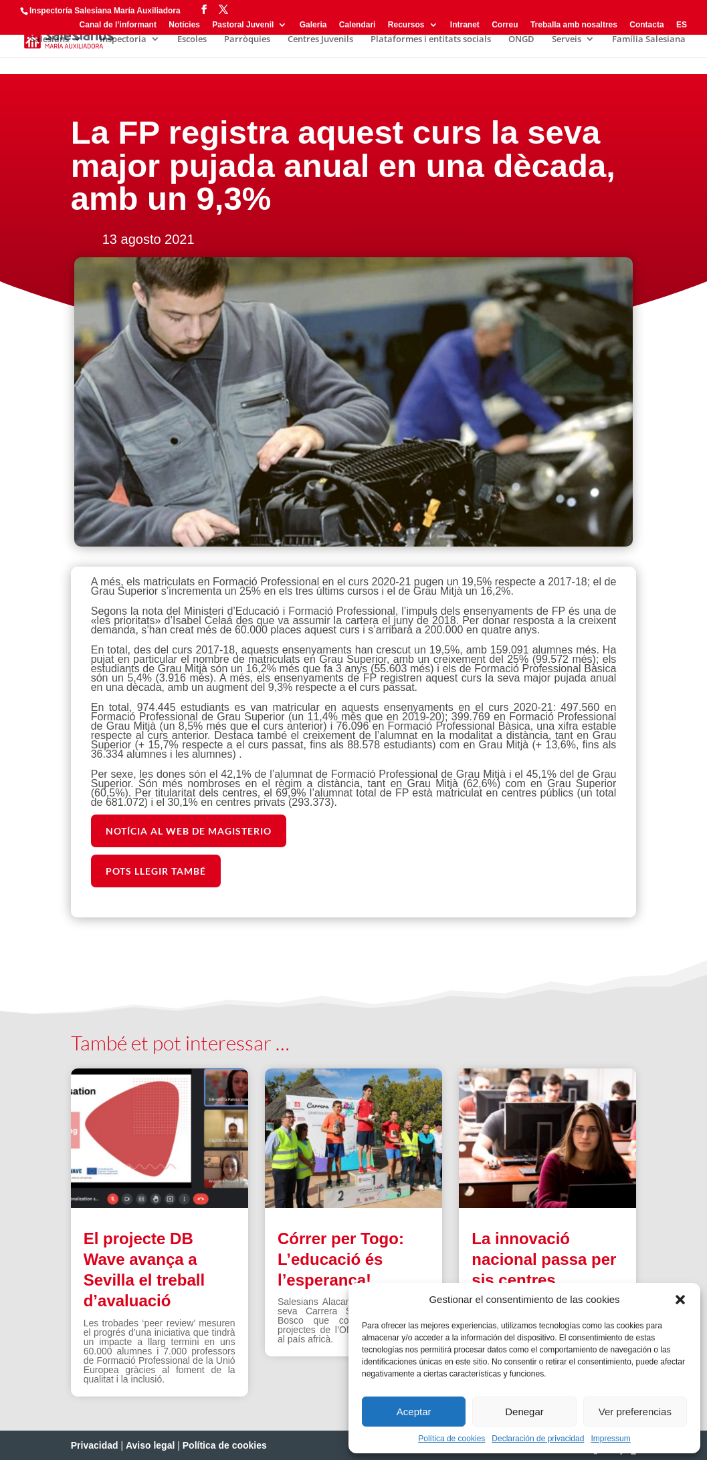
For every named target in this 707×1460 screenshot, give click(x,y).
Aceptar (414, 1411)
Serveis (566, 39)
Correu (505, 25)
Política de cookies (451, 1438)
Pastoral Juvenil (243, 25)
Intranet (465, 25)
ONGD (521, 39)
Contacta (646, 25)
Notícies (184, 25)
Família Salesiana (649, 39)
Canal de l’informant (118, 25)
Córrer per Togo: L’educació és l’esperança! (341, 1259)
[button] (680, 1299)
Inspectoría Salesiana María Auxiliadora (105, 10)
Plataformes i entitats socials (431, 39)
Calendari (357, 25)
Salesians (49, 39)
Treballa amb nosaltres (573, 25)
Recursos (406, 25)
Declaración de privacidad (538, 1438)
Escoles (192, 39)
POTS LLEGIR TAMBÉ (156, 871)
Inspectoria (123, 39)
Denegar (524, 1411)
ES (681, 25)
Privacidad (94, 1445)
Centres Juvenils (320, 39)
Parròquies (247, 39)
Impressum (610, 1438)
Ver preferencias (635, 1411)
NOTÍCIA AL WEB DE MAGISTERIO (189, 831)
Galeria (313, 25)
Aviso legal (150, 1445)
